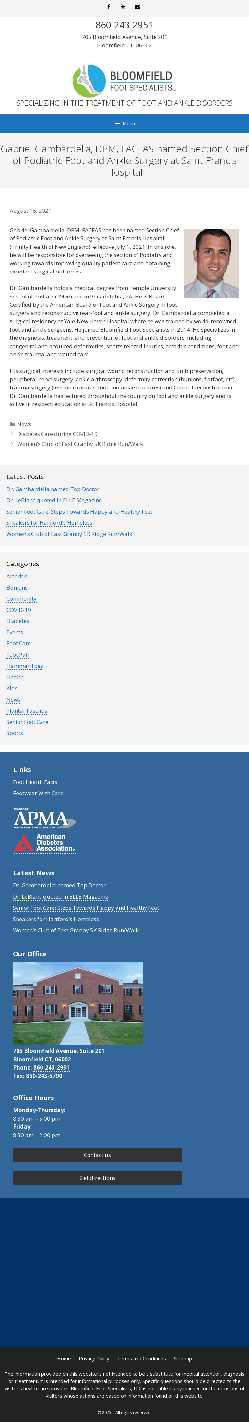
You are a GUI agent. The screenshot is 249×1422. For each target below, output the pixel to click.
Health (15, 677)
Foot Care (18, 643)
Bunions (17, 587)
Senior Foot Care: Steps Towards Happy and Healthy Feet (79, 511)
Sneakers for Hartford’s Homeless (49, 522)
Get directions (97, 1178)
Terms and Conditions (141, 1358)
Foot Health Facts (35, 782)
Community (21, 598)
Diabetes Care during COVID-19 (57, 434)
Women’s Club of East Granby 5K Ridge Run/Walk (80, 444)
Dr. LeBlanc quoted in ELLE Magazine (54, 500)
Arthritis (17, 576)
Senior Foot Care (27, 722)
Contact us (97, 1155)
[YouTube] (123, 7)
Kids (12, 688)
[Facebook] (108, 7)
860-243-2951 (51, 1067)
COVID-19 (18, 610)
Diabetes (17, 621)
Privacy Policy (94, 1358)
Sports (14, 733)
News (24, 424)
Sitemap (183, 1358)
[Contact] (137, 7)
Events (14, 632)
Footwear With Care (38, 793)
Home (64, 1358)
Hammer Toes (24, 665)
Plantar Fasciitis (26, 710)
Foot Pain (18, 654)
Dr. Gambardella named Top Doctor (52, 489)
